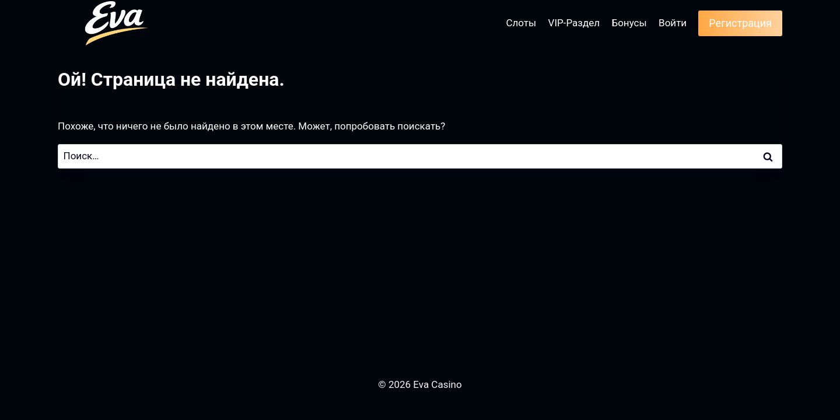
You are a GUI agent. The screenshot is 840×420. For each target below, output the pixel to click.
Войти (673, 23)
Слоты (521, 23)
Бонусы (628, 23)
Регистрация (740, 23)
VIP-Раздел (574, 23)
